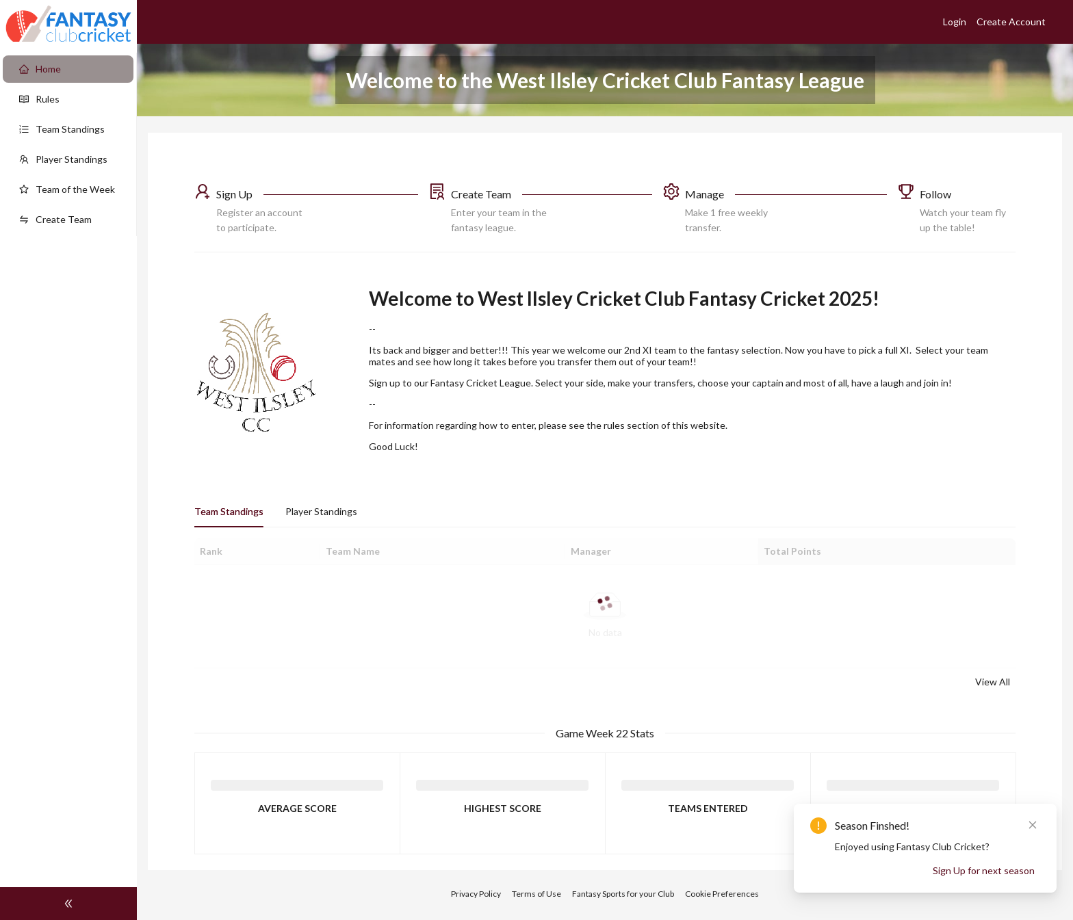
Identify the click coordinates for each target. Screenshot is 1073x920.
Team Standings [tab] (228, 511)
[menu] (68, 144)
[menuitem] (68, 69)
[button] (306, 209)
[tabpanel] (605, 614)
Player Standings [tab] (321, 511)
